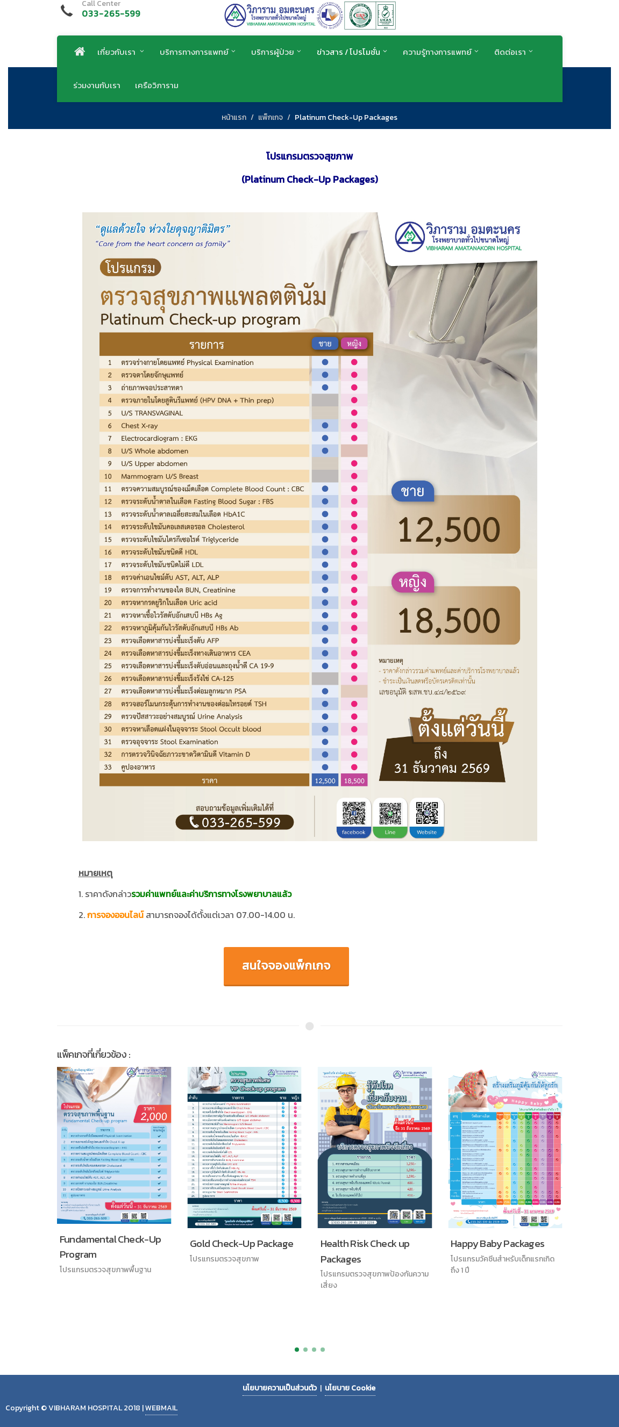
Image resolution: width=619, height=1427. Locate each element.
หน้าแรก (234, 117)
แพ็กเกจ (270, 117)
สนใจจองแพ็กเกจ (286, 965)
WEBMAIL (161, 1408)
